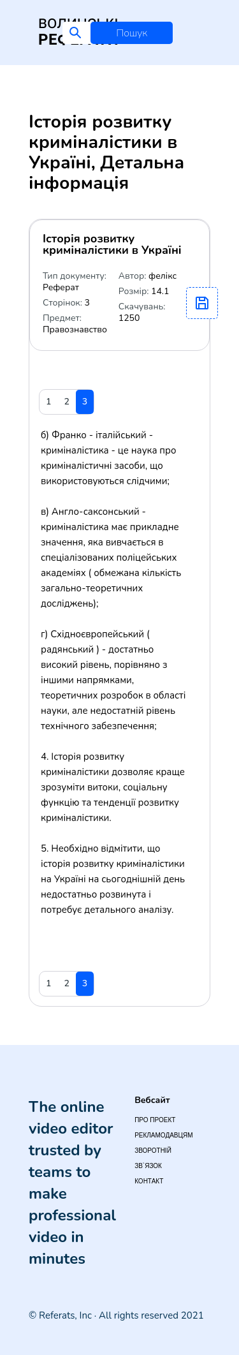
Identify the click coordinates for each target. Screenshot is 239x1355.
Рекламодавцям (163, 1135)
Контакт (148, 1181)
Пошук (131, 33)
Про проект (154, 1119)
